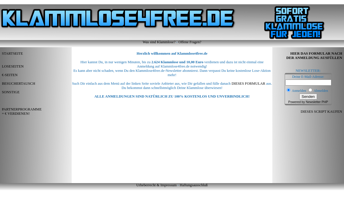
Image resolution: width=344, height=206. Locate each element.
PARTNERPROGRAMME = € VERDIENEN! (21, 111)
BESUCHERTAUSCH (18, 84)
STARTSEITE (12, 54)
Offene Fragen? (190, 42)
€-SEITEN (9, 75)
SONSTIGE (10, 92)
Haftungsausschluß (194, 185)
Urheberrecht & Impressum (156, 185)
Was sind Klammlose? (159, 42)
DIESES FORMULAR (248, 84)
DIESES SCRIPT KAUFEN (322, 112)
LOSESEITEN (13, 66)
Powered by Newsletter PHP (308, 102)
